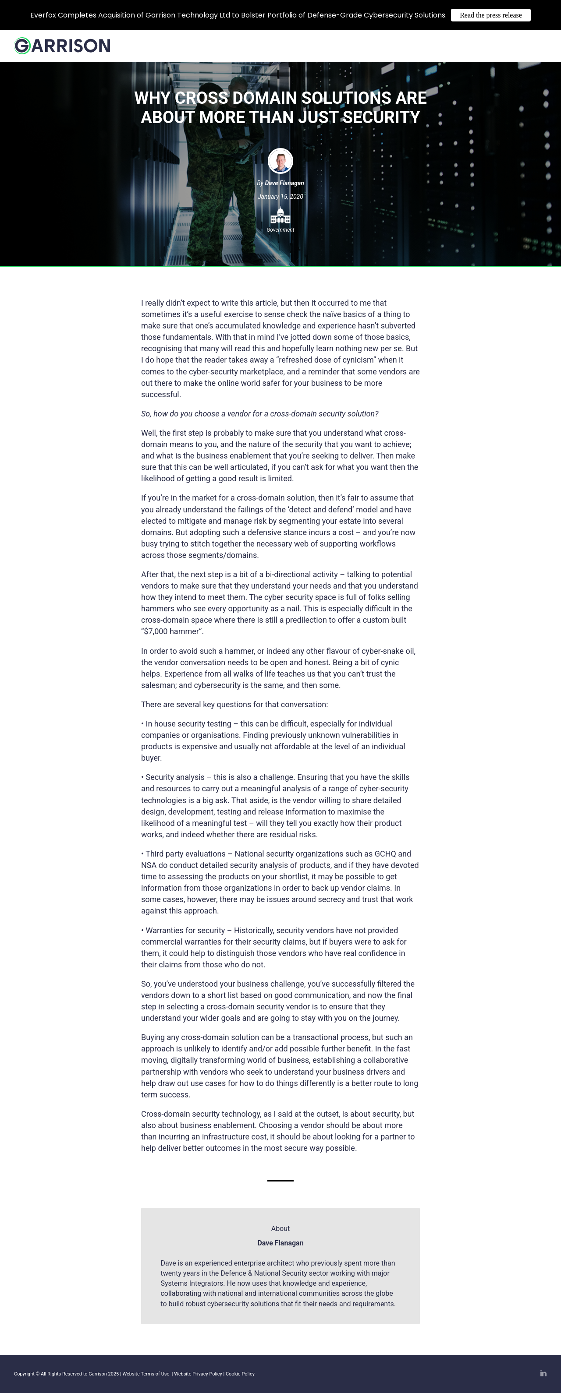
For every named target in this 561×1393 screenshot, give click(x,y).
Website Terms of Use (145, 1374)
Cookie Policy (240, 1374)
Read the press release (491, 15)
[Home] (62, 49)
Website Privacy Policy (198, 1374)
